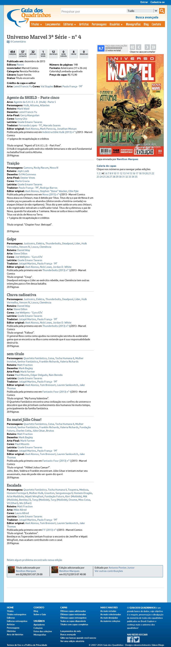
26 (107, 176)
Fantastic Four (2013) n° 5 (56, 461)
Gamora (28, 167)
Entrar (144, 2)
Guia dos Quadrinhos (142, 608)
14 (127, 173)
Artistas (84, 24)
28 (114, 176)
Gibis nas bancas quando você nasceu (78, 637)
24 (101, 176)
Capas (63, 607)
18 (140, 173)
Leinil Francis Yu (23, 86)
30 (120, 176)
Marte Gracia (22, 181)
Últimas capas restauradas (73, 614)
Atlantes (45, 105)
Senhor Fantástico (27, 361)
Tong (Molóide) (40, 499)
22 (152, 173)
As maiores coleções (110, 621)
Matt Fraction (25, 365)
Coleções (38, 628)
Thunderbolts (53, 243)
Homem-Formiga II (17, 493)
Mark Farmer (27, 371)
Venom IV (24, 247)
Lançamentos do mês (70, 631)
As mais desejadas (109, 617)
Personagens (99, 24)
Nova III (54, 167)
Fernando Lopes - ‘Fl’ (30, 125)
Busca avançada (68, 634)
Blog (146, 24)
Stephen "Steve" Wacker (53, 191)
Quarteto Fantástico (35, 358)
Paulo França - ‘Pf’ (72, 86)
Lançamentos (52, 24)
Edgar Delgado (39, 375)
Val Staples (47, 86)
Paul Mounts (22, 375)
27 (110, 176)
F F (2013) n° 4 (50, 530)
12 (121, 173)
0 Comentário (18, 41)
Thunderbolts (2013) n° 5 (56, 270)
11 (118, 173)
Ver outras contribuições (109, 571)
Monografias (133, 24)
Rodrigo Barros (48, 188)
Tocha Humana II (64, 358)
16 (133, 173)
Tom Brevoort (48, 385)
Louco (34, 247)
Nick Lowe (46, 267)
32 (126, 176)
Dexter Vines (27, 177)
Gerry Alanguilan (29, 115)
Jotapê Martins (27, 263)
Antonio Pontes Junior (122, 567)
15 (130, 173)
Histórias (11, 631)
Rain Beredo (56, 375)
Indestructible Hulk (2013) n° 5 (59, 132)
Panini (20, 64)
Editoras (69, 24)
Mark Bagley (26, 368)
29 (117, 176)
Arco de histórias (15, 634)
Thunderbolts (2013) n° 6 (56, 326)
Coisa (51, 358)
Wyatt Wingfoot (34, 496)
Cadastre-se (157, 2)
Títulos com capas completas (74, 624)
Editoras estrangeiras (17, 621)
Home (10, 607)
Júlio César (38, 430)
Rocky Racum (41, 167)
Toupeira (73, 489)
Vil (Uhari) (12, 503)
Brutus (50, 430)
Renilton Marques (127, 159)
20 (146, 173)
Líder (77, 243)
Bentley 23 (25, 499)
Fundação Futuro (54, 496)
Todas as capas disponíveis (73, 621)
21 (149, 173)
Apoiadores (39, 624)
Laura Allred (22, 513)
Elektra (40, 243)
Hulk (26, 105)
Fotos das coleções (43, 631)
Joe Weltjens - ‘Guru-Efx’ (29, 257)
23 (98, 176)
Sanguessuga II (64, 493)
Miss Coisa (84, 499)
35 (136, 176)
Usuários (116, 24)
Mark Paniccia (48, 128)
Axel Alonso (32, 128)
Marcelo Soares (52, 125)
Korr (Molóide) (73, 496)
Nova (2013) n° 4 (51, 194)
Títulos (36, 24)
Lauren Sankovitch (67, 385)
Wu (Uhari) (25, 503)
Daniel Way (23, 250)
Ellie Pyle (73, 191)
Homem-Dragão (83, 493)
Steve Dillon (20, 253)
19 (143, 173)
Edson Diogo (158, 645)
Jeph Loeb (23, 171)
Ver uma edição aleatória (72, 641)
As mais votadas (108, 611)
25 (104, 176)
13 (124, 173)
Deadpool (67, 243)
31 (123, 176)
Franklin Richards (49, 361)
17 (137, 173)
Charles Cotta (23, 430)
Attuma (34, 105)
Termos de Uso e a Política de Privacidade (27, 645)
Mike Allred (20, 510)
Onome (73, 499)
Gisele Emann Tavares (30, 122)
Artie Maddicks (15, 496)
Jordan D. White (62, 267)
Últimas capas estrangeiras (73, 617)
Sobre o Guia (40, 614)
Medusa (83, 489)
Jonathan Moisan (67, 128)
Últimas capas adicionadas (73, 611)
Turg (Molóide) (59, 499)
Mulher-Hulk (36, 493)
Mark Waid (23, 108)
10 (114, 173)
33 (129, 176)
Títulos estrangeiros (16, 614)
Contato (156, 24)
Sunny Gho (21, 118)
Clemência (45, 247)
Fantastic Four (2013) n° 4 (56, 391)
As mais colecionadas (110, 614)
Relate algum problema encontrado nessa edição (34, 560)
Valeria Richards (69, 361)
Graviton (49, 493)
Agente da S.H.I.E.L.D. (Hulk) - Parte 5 (35, 102)
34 (133, 176)
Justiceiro (29, 243)
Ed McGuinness (27, 174)
